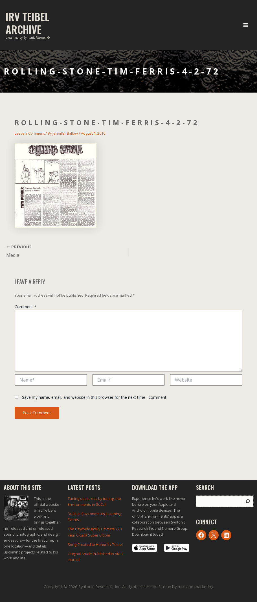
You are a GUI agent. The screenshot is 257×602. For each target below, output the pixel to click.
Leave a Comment (30, 133)
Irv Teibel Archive (27, 23)
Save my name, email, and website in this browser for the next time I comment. (94, 397)
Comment (25, 306)
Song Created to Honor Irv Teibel (95, 544)
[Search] (247, 501)
